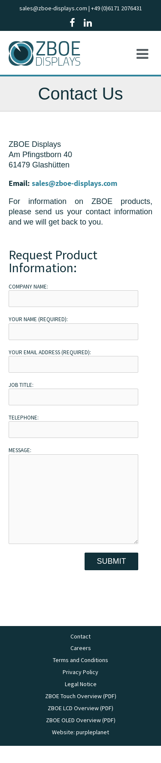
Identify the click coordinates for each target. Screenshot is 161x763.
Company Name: (73, 295)
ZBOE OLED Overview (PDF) (80, 737)
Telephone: (73, 426)
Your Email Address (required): (73, 361)
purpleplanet (92, 749)
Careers (80, 665)
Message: (73, 504)
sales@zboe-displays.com (53, 8)
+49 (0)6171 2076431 (116, 8)
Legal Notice (81, 701)
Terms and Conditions (80, 677)
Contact (80, 654)
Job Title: (73, 393)
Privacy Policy (80, 689)
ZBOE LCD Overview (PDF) (80, 725)
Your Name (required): (73, 328)
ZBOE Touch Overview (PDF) (80, 713)
